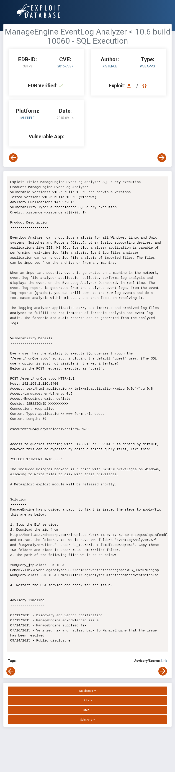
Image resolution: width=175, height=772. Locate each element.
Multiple (28, 118)
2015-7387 (65, 66)
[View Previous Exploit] (13, 157)
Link (164, 661)
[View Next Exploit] (161, 157)
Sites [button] (86, 710)
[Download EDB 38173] (130, 85)
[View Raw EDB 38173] (145, 85)
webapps (147, 66)
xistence (110, 66)
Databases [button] (86, 690)
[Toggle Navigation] (11, 11)
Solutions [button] (86, 719)
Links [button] (86, 700)
